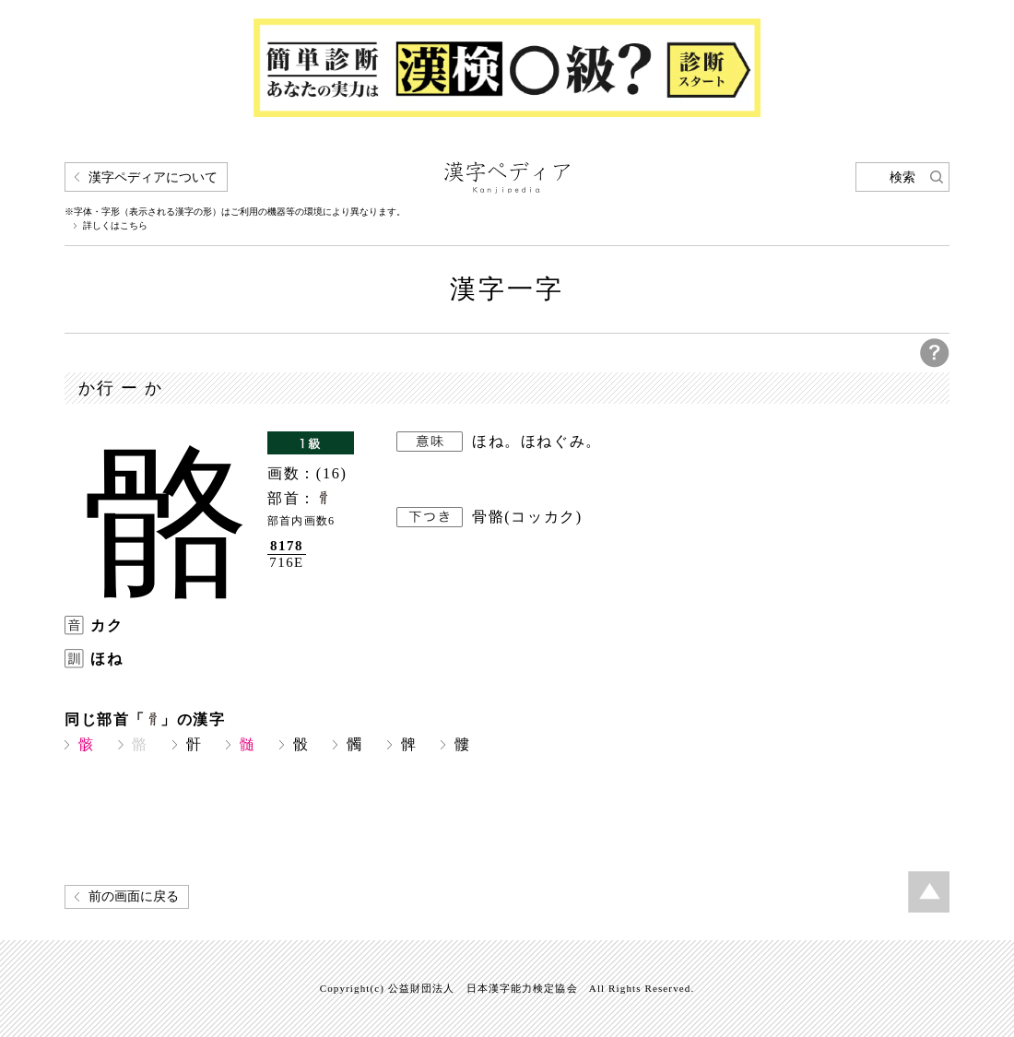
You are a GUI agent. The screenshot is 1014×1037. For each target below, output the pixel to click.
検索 (902, 177)
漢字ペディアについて (153, 177)
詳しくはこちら (115, 225)
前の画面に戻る (133, 896)
